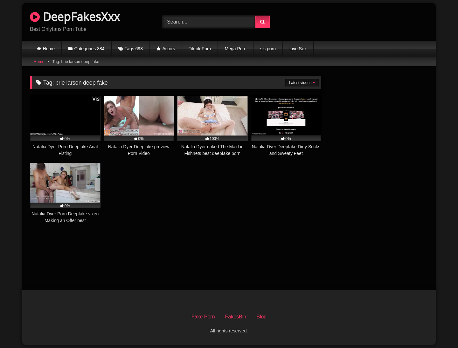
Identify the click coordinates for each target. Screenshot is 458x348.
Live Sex (298, 48)
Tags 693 (134, 48)
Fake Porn (203, 316)
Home (49, 48)
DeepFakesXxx (75, 16)
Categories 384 (89, 48)
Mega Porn (235, 48)
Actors (169, 48)
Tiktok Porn (200, 48)
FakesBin (235, 316)
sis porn (268, 48)
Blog (261, 316)
